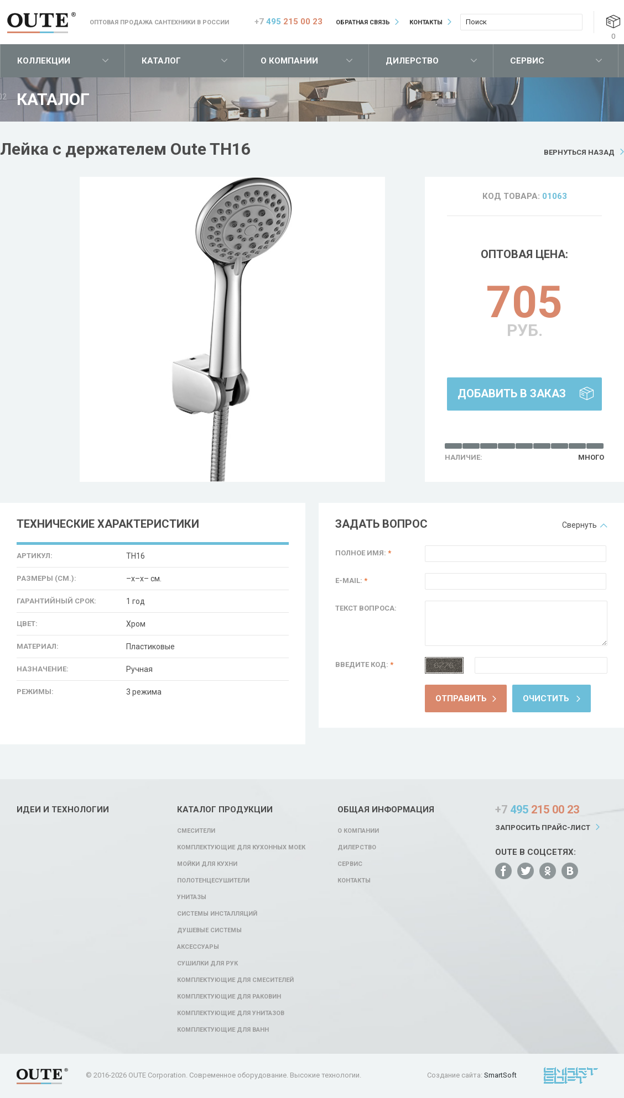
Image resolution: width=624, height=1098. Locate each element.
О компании (289, 61)
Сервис (527, 61)
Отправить (461, 698)
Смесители (196, 830)
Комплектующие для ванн (223, 1029)
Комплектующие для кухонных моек (241, 847)
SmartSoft (500, 1075)
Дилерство (412, 61)
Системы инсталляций (217, 913)
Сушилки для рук (207, 963)
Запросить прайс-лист (542, 827)
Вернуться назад (579, 152)
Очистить (546, 698)
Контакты (426, 22)
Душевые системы (209, 930)
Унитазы (191, 897)
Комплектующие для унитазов (230, 1013)
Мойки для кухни (207, 864)
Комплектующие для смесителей (235, 980)
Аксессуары (198, 946)
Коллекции (43, 61)
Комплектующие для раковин (229, 996)
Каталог (161, 61)
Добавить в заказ (511, 393)
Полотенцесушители (213, 880)
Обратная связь (363, 22)
